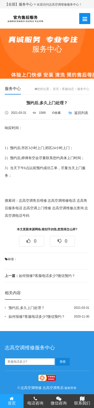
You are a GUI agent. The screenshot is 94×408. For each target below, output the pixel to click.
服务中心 (83, 88)
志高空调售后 (53, 388)
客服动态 (68, 88)
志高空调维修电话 (62, 200)
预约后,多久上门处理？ (27, 308)
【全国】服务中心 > (21, 4)
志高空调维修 (31, 388)
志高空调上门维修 (37, 208)
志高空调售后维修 (33, 200)
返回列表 (81, 113)
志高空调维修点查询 (68, 208)
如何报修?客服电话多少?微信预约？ (40, 276)
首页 (56, 88)
